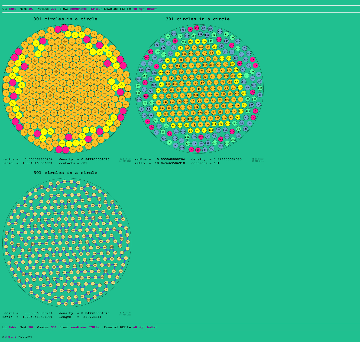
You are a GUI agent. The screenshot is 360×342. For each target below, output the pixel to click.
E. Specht (10, 337)
